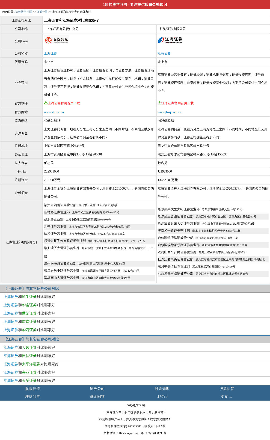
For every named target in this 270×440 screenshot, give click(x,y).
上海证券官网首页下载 (62, 103)
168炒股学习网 (115, 4)
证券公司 (42, 11)
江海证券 (164, 53)
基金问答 (97, 396)
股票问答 (227, 389)
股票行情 (32, 389)
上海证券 (50, 53)
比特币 (162, 396)
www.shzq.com (54, 112)
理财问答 (32, 396)
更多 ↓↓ (227, 396)
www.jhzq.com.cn (169, 112)
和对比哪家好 (29, 297)
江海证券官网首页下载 (176, 103)
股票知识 (162, 389)
